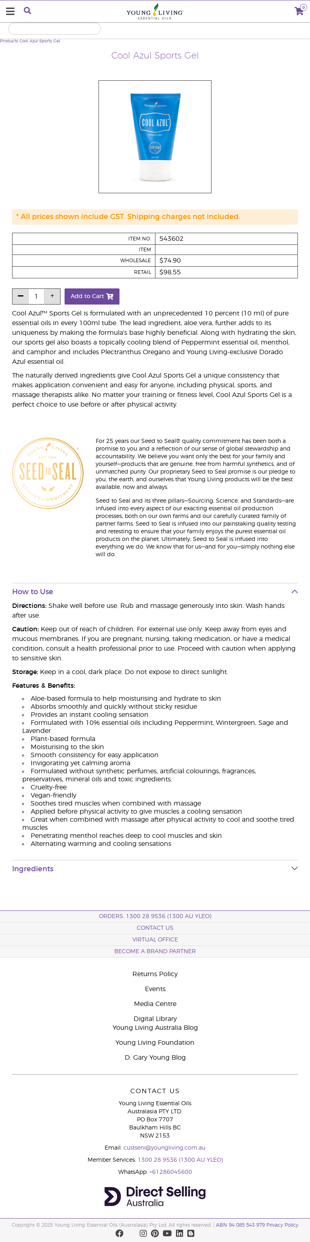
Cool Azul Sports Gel (39, 41)
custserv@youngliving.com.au (164, 1148)
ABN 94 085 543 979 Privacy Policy (257, 1225)
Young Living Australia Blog (155, 1028)
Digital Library (155, 1019)
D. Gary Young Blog (155, 1057)
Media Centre (155, 1004)
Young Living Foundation (155, 1043)
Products (9, 41)
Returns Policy (155, 974)
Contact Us (155, 928)
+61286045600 (170, 1172)
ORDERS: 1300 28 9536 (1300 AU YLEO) (155, 916)
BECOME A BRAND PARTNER (155, 951)
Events (155, 989)
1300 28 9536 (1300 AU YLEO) (180, 1160)
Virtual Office (155, 940)
